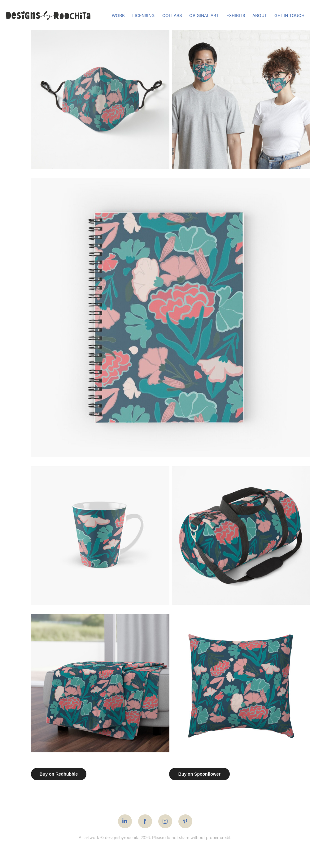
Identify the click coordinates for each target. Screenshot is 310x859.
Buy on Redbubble (59, 774)
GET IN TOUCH (289, 15)
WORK (118, 15)
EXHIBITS (235, 15)
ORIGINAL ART (204, 15)
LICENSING (143, 15)
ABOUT (259, 15)
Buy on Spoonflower (199, 774)
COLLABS (172, 15)
